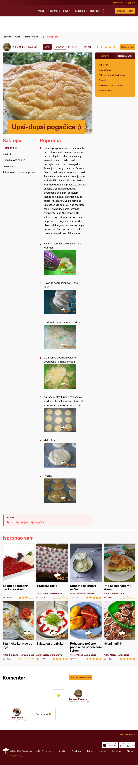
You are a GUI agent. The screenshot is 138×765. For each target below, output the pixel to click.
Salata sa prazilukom (52, 630)
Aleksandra (17, 717)
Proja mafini (105, 90)
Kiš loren (103, 64)
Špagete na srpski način (86, 571)
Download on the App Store (110, 745)
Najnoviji (105, 56)
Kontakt (62, 751)
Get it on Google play (127, 745)
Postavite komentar (81, 677)
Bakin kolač (105, 70)
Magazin (80, 10)
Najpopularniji (125, 56)
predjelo (24, 522)
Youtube (102, 751)
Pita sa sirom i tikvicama (112, 75)
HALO (20, 755)
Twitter (90, 751)
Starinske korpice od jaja (18, 630)
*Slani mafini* (119, 630)
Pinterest (131, 751)
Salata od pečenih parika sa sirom (18, 571)
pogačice (39, 522)
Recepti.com (18, 9)
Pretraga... (109, 11)
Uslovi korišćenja (40, 751)
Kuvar (41, 10)
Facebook (76, 751)
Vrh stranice (126, 734)
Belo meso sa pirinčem (111, 85)
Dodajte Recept (125, 10)
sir (12, 522)
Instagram (116, 751)
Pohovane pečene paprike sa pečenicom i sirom (86, 630)
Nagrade (95, 10)
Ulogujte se (130, 3)
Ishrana (53, 10)
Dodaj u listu (127, 47)
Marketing (53, 751)
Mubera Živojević (28, 47)
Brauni (102, 80)
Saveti (66, 10)
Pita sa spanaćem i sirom (119, 571)
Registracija (117, 3)
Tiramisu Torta (52, 571)
